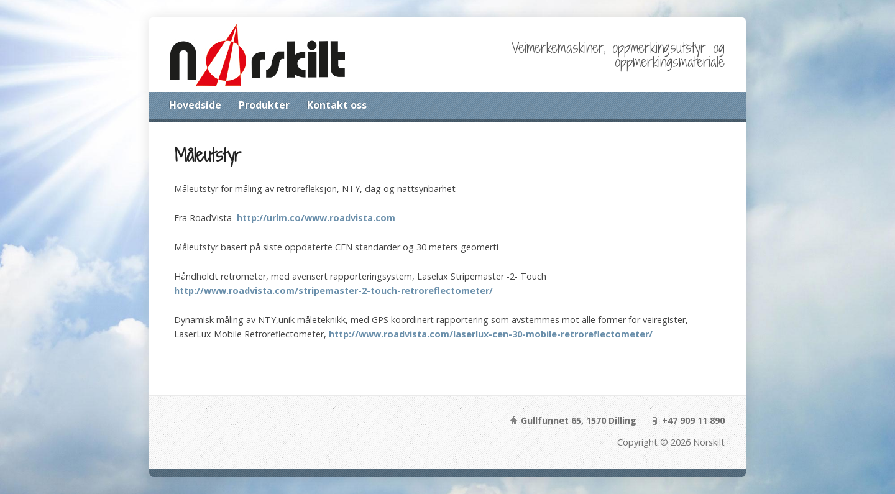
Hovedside (195, 105)
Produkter (264, 105)
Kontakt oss (337, 105)
